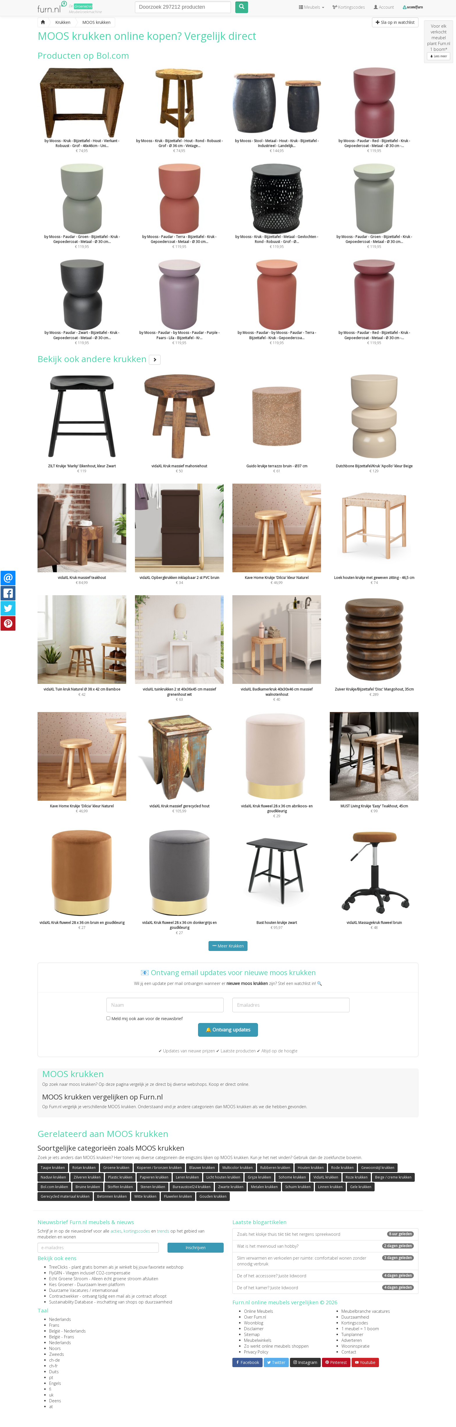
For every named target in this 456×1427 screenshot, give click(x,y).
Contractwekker (64, 1296)
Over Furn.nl (255, 1317)
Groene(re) (83, 6)
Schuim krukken (298, 1186)
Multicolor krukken (237, 1167)
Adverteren (351, 1340)
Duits (54, 1371)
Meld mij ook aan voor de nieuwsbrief (144, 1018)
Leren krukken (187, 1177)
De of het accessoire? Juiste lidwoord (325, 1275)
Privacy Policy (256, 1352)
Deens (55, 1400)
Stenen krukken (152, 1186)
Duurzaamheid (355, 1317)
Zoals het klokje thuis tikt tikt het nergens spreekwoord (325, 1234)
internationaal (105, 1290)
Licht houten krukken (223, 1177)
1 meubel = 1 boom (360, 1328)
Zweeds (56, 1354)
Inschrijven (196, 1247)
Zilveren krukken (87, 1177)
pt (51, 1377)
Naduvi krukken (53, 1177)
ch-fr (53, 1366)
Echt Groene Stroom (68, 1278)
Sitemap (252, 1334)
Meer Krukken (228, 946)
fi (50, 1389)
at (51, 1406)
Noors (55, 1348)
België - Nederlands (67, 1331)
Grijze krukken (259, 1177)
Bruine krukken (88, 1186)
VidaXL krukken (326, 1177)
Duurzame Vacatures (68, 1290)
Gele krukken (360, 1186)
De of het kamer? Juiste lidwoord (325, 1287)
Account (384, 7)
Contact (348, 1352)
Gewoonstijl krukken (377, 1167)
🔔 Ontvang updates (228, 1030)
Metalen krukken (264, 1186)
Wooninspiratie (355, 1346)
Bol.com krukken (54, 1186)
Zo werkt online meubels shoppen (276, 1346)
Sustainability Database (71, 1302)
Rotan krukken (84, 1167)
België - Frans (61, 1337)
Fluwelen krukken (178, 1196)
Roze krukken (357, 1177)
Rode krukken (342, 1167)
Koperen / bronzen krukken (159, 1167)
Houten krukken (311, 1167)
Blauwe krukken (202, 1167)
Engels (55, 1383)
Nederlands (60, 1319)
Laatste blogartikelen (259, 1222)
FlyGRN (55, 1273)
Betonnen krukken (112, 1196)
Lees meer (438, 56)
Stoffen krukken (120, 1186)
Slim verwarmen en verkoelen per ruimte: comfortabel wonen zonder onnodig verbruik (325, 1261)
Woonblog (253, 1323)
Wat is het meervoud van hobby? (325, 1246)
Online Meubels (258, 1311)
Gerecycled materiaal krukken (65, 1196)
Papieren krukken (154, 1177)
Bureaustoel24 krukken (192, 1186)
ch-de (54, 1360)
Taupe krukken (53, 1167)
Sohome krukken (292, 1177)
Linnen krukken (330, 1186)
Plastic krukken (120, 1177)
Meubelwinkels (257, 1340)
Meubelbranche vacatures (365, 1311)
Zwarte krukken (230, 1186)
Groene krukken (116, 1167)
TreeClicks (58, 1267)
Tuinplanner (352, 1334)
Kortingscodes (354, 1323)
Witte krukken (145, 1196)
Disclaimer (253, 1328)
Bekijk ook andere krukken (99, 359)
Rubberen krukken (275, 1167)
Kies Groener (61, 1284)
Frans (54, 1325)
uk (51, 1395)
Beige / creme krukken (393, 1177)
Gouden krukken (213, 1196)
